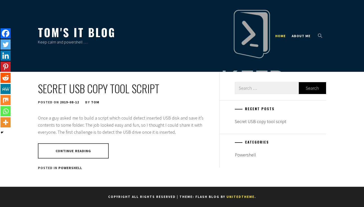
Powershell (70, 168)
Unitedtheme (240, 197)
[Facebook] (6, 33)
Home (280, 36)
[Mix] (6, 100)
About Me (301, 36)
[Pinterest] (6, 67)
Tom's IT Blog (77, 32)
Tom (95, 102)
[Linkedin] (6, 56)
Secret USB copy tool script (98, 88)
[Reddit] (6, 78)
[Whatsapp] (6, 111)
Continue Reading (73, 151)
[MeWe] (6, 89)
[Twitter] (6, 44)
